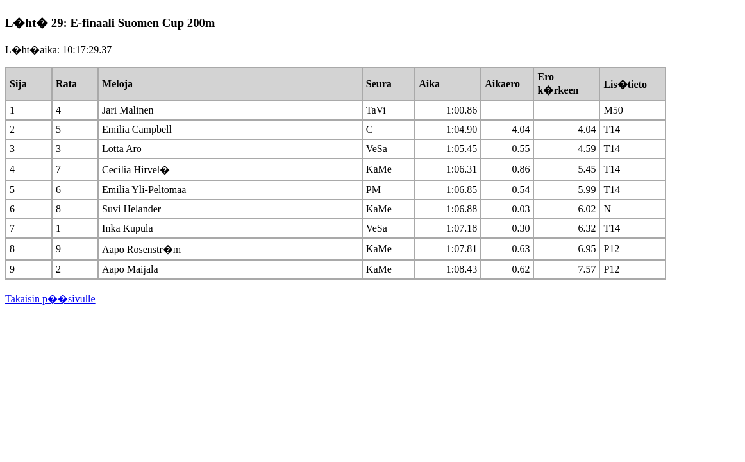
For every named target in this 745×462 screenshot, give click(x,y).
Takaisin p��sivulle (50, 298)
